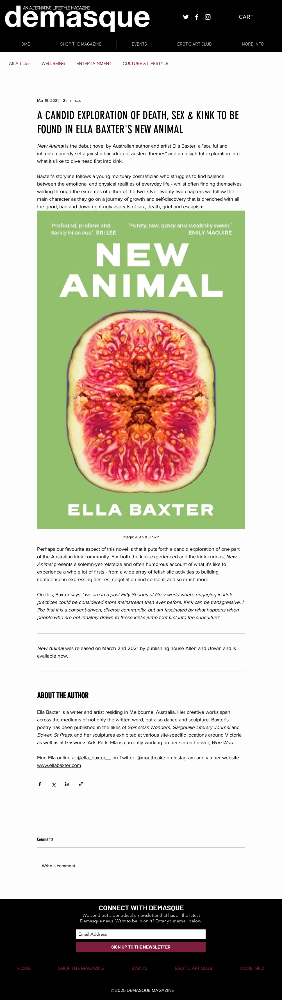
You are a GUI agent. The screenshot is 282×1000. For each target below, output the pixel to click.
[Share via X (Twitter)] (53, 784)
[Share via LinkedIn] (67, 784)
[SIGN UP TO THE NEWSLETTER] (141, 947)
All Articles (19, 63)
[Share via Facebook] (39, 784)
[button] (251, 16)
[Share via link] (81, 784)
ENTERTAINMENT (94, 63)
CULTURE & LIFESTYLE (145, 63)
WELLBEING (53, 63)
